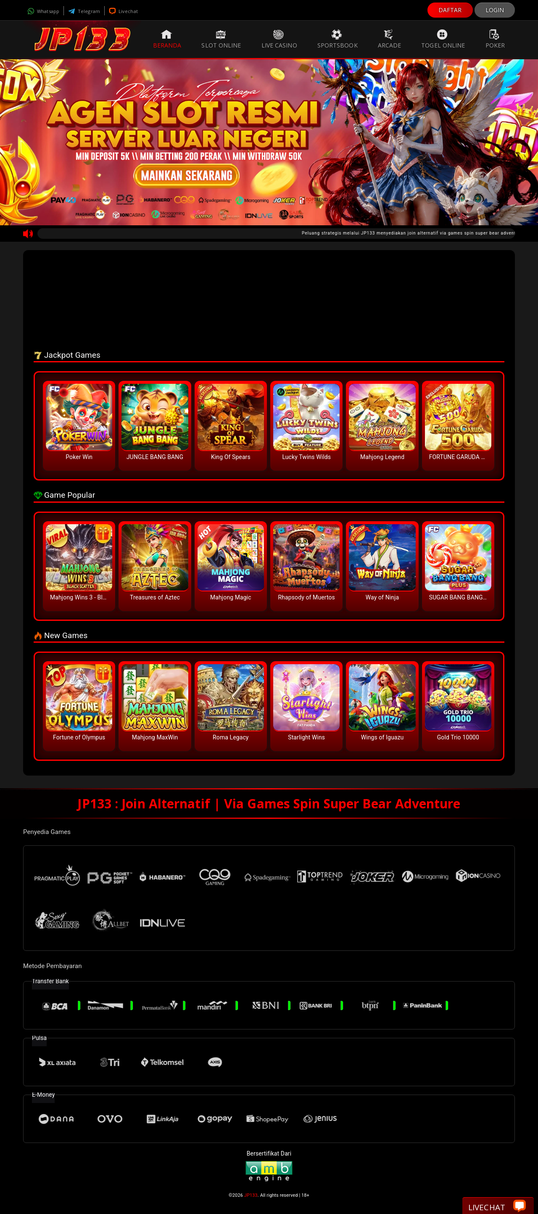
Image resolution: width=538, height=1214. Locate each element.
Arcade (389, 39)
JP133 (251, 1195)
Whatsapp (43, 11)
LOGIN (494, 10)
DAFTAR (450, 10)
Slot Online (221, 39)
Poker (495, 39)
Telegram (84, 11)
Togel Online (443, 39)
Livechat (123, 11)
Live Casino (279, 39)
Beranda (167, 39)
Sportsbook (337, 39)
